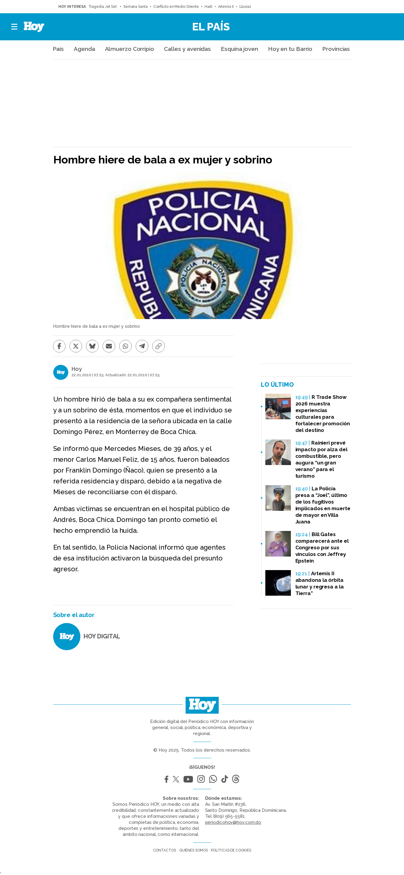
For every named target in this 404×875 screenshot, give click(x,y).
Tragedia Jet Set (103, 7)
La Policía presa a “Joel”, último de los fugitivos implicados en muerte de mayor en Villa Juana (322, 505)
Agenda (84, 48)
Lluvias (245, 7)
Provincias (336, 48)
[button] (14, 26)
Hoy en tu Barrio (290, 48)
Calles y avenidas (187, 48)
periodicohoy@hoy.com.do (233, 822)
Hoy (77, 369)
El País (211, 26)
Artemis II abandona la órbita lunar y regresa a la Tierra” (319, 583)
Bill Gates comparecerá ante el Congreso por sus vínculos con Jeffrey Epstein (322, 547)
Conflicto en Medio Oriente (176, 7)
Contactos (164, 850)
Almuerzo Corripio (129, 48)
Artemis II (226, 7)
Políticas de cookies (231, 850)
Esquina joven (239, 48)
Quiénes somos (193, 850)
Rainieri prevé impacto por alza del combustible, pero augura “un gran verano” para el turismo (321, 459)
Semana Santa (135, 7)
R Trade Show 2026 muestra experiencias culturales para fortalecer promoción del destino (322, 413)
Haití (208, 7)
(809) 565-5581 (229, 816)
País (58, 48)
